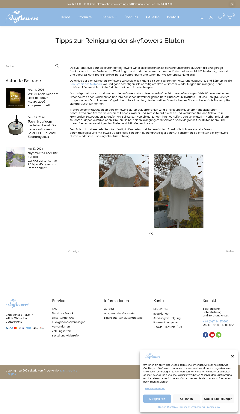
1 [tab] (151, 233)
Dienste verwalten (155, 388)
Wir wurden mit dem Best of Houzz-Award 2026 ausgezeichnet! (43, 99)
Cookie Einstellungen (218, 399)
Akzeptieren (157, 399)
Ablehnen (186, 399)
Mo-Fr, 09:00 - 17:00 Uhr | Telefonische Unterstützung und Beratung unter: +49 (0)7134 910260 (120, 4)
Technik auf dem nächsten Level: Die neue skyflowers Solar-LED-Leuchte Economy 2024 (42, 129)
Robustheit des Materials (86, 84)
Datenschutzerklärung (192, 407)
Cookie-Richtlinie (168, 407)
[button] (232, 356)
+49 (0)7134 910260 (216, 321)
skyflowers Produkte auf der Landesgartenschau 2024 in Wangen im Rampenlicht (43, 160)
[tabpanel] (123, 170)
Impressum (213, 407)
